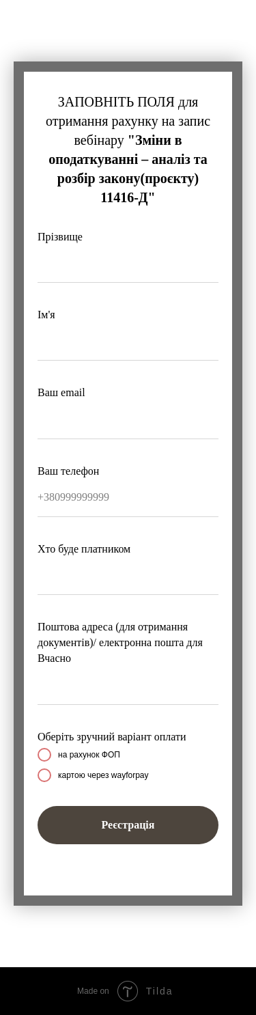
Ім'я (46, 314)
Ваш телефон (68, 471)
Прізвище (60, 236)
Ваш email (61, 392)
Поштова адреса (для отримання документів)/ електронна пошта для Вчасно (120, 642)
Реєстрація (128, 825)
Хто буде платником (84, 549)
